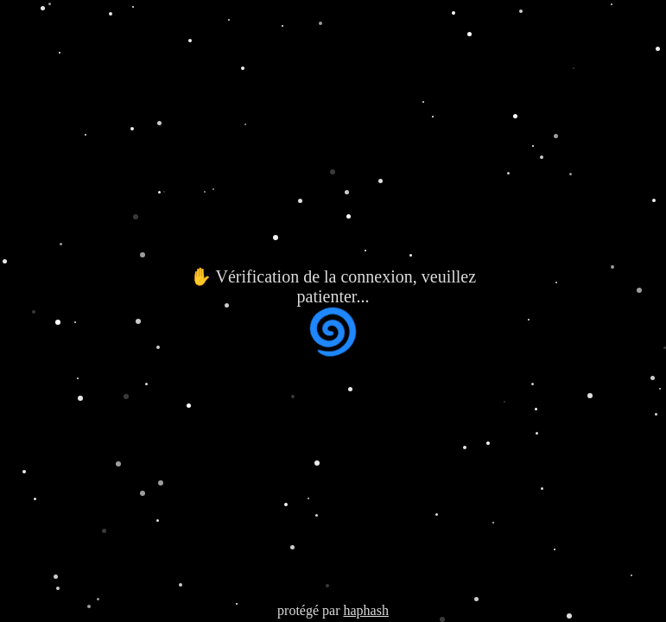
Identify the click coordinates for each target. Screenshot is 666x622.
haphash (365, 610)
